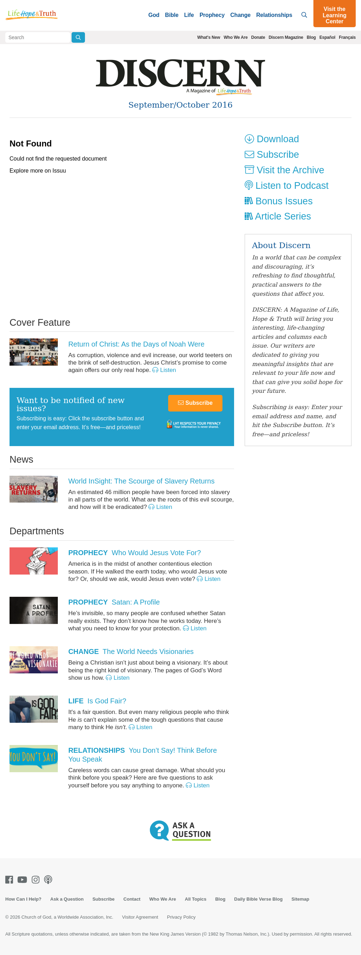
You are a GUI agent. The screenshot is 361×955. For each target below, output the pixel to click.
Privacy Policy (181, 917)
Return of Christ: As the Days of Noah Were (136, 344)
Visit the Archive (284, 170)
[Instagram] (37, 879)
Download (272, 139)
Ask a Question (67, 899)
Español (327, 37)
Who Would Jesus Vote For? (134, 553)
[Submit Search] (78, 37)
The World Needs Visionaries (131, 651)
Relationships (274, 15)
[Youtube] (23, 879)
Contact (131, 899)
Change (240, 15)
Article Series (278, 216)
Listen (164, 370)
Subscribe (195, 403)
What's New (208, 37)
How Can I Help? (23, 899)
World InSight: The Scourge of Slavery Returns (141, 481)
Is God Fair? (97, 701)
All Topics (195, 899)
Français (347, 37)
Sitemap (301, 899)
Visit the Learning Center (335, 15)
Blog (311, 37)
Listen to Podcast (287, 185)
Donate (258, 37)
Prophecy (212, 15)
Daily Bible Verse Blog (258, 899)
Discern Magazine (286, 37)
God (153, 15)
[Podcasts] (49, 879)
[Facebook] (10, 879)
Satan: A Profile (114, 602)
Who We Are (235, 37)
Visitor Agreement (140, 917)
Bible (171, 15)
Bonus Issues (279, 201)
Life (189, 15)
